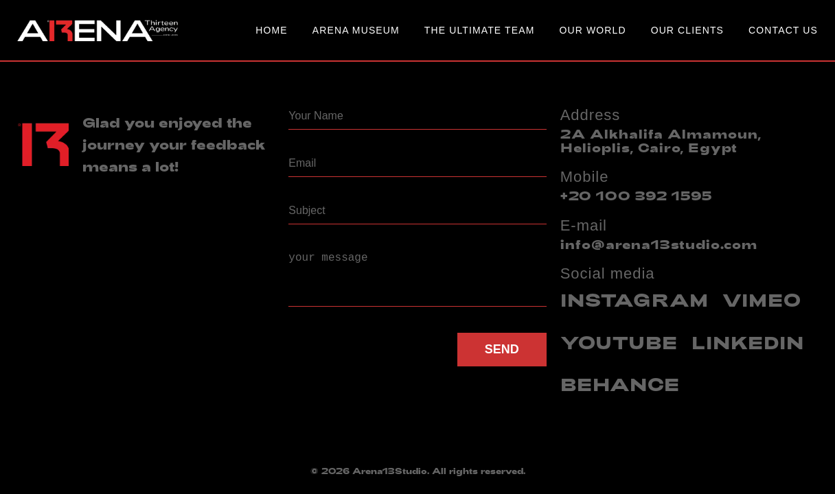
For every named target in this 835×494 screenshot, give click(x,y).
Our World (592, 30)
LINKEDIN (747, 342)
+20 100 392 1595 (636, 195)
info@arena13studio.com (658, 244)
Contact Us (783, 30)
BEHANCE (620, 384)
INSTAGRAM (634, 299)
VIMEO (761, 299)
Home (271, 30)
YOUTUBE (619, 342)
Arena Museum (356, 30)
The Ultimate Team (479, 30)
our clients (687, 30)
